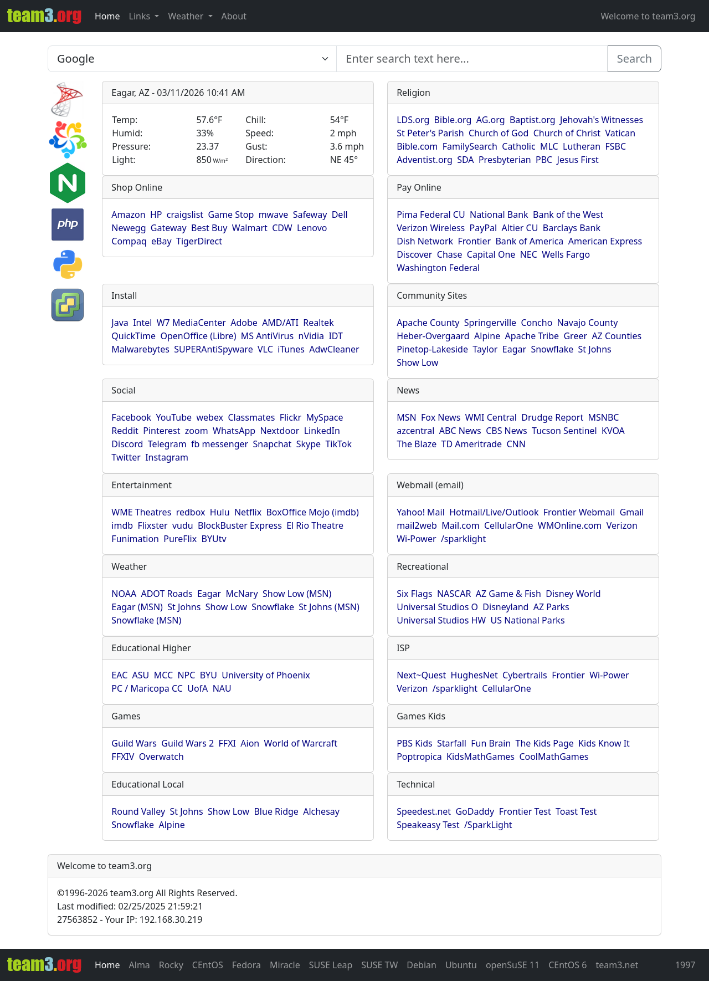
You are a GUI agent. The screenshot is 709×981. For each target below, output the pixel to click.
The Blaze (416, 444)
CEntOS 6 (567, 965)
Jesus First (578, 160)
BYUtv (214, 539)
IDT (335, 336)
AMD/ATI (280, 322)
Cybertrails (524, 675)
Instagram (166, 457)
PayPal (483, 228)
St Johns (595, 349)
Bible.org (453, 120)
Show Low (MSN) (297, 593)
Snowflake (552, 349)
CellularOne (508, 525)
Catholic (518, 146)
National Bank (499, 214)
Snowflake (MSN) (146, 620)
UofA (197, 688)
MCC (163, 675)
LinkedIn (322, 431)
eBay (161, 241)
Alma (139, 965)
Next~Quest (421, 675)
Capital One (491, 254)
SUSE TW (379, 965)
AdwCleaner (334, 349)
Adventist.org (425, 160)
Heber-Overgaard (433, 336)
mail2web (417, 525)
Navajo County (587, 322)
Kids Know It (604, 743)
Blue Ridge (276, 811)
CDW (282, 228)
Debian (421, 965)
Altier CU (520, 228)
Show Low (417, 362)
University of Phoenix (266, 675)
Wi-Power (416, 539)
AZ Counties (616, 336)
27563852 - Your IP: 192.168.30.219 (129, 919)
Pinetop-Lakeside (432, 349)
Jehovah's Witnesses (601, 120)
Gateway (169, 228)
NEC (528, 254)
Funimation (135, 539)
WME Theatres (141, 512)
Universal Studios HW (441, 620)
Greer (575, 336)
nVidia (312, 336)
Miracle (285, 965)
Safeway (310, 214)
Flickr (290, 417)
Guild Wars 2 (187, 743)
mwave (274, 214)
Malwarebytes (140, 349)
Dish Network (425, 241)
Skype (308, 444)
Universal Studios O (437, 607)
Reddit (124, 431)
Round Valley (138, 811)
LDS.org (413, 120)
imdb (122, 525)
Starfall (451, 743)
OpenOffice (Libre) (198, 336)
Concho (536, 322)
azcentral (415, 431)
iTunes (291, 349)
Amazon (128, 214)
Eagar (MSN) (137, 607)
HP (156, 214)
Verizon (622, 525)
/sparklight (463, 539)
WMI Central (491, 417)
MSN (406, 417)
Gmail (632, 512)
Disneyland (505, 607)
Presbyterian (505, 160)
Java (119, 322)
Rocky (171, 965)
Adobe (244, 322)
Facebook (131, 417)
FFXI (227, 743)
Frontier (474, 241)
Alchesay (321, 811)
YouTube (174, 417)
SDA (465, 160)
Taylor (484, 349)
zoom (196, 431)
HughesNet (474, 675)
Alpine (487, 336)
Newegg (128, 228)
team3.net (616, 965)
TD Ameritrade (471, 444)
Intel (142, 322)
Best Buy (209, 228)
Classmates (251, 417)
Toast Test (576, 811)
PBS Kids (415, 743)
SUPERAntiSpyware (213, 349)
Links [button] (141, 16)
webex (209, 417)
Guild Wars (134, 743)
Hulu (220, 512)
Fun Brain (491, 743)
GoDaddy (474, 811)
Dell (340, 214)
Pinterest (161, 431)
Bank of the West (568, 214)
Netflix (247, 512)
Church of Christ (566, 133)
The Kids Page (545, 743)
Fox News (440, 417)
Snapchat (272, 444)
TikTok (338, 444)
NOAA (123, 593)
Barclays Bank (571, 228)
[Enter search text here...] (192, 58)
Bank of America (529, 241)
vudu (182, 525)
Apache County (428, 322)
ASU (141, 675)
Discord (127, 444)
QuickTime (133, 336)
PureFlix (180, 539)
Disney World (573, 593)
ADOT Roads (166, 593)
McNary (242, 593)
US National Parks (528, 620)
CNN (515, 444)
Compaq (128, 241)
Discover (414, 254)
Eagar (514, 349)
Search (634, 58)
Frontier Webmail (579, 512)
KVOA (613, 431)
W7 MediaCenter (191, 322)
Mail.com (460, 525)
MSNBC (603, 417)
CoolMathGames (553, 756)
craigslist (185, 214)
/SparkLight (488, 825)
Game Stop (231, 214)
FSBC (615, 146)
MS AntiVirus (267, 336)
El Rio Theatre (314, 525)
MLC (549, 146)
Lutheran (581, 146)
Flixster (152, 525)
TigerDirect (199, 241)
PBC (544, 160)
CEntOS (207, 965)
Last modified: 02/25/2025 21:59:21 (130, 906)
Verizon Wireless (431, 228)
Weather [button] (186, 16)
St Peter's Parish (430, 133)
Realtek (318, 322)
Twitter (125, 457)
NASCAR (454, 593)
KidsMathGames (480, 756)
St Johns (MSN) (329, 607)
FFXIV (122, 756)
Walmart (250, 228)
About (234, 16)
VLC (265, 349)
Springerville (490, 322)
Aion (249, 743)
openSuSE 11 (513, 965)
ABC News (460, 431)
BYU (208, 675)
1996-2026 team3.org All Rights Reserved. (147, 893)
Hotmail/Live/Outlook (493, 512)
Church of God (498, 133)
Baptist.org (533, 120)
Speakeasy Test (428, 825)
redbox (190, 512)
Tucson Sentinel (564, 431)
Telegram (167, 444)
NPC (186, 675)
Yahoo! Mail (421, 512)
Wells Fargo (566, 254)
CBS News (506, 431)
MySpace (324, 417)
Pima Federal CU (431, 214)
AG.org (490, 120)
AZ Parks (551, 607)
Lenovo (312, 228)
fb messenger (219, 444)
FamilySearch (470, 146)
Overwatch (161, 756)
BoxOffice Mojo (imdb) (312, 512)
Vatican (620, 133)
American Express (605, 241)
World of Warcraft (300, 743)
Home (107, 16)
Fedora (246, 965)
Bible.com (417, 146)
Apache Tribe (532, 336)
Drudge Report (552, 417)
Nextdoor (279, 431)
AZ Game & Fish (508, 593)
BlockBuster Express (240, 525)
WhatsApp (234, 431)
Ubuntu (461, 965)
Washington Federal (438, 268)
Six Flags (414, 593)
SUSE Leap (331, 965)
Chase (450, 254)
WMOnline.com (570, 525)
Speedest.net (424, 811)
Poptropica (419, 756)
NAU (222, 688)
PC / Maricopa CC (147, 688)
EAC (119, 675)
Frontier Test (525, 811)
